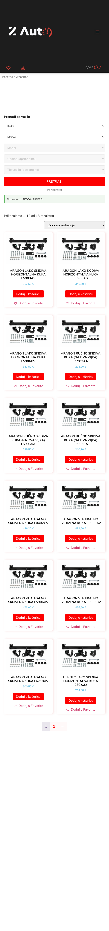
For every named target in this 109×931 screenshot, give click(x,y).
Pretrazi (54, 181)
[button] (97, 32)
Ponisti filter (54, 190)
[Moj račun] (23, 68)
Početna (7, 77)
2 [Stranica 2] (54, 726)
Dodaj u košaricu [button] (28, 294)
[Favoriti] (8, 68)
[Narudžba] (74, 225)
